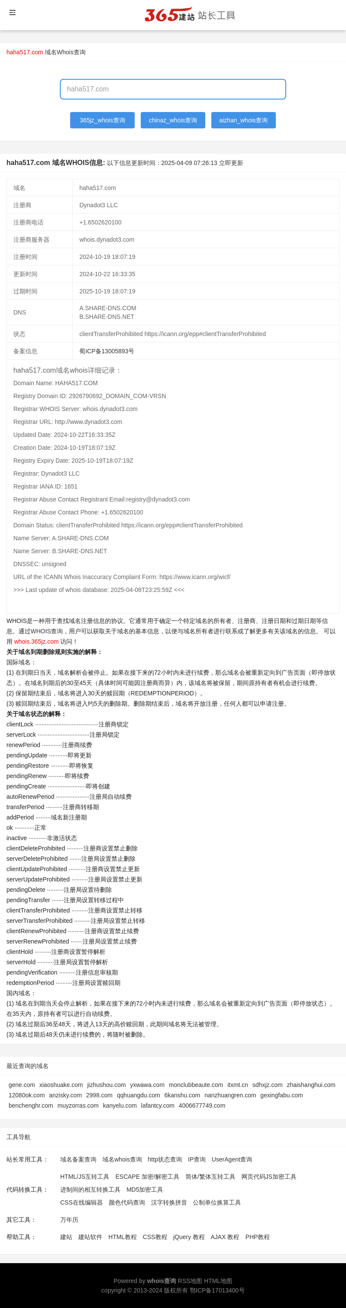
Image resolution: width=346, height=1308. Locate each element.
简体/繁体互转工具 (210, 1176)
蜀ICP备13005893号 (106, 351)
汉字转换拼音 (169, 1202)
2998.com (99, 1095)
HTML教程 (122, 1236)
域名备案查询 (78, 1159)
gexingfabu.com (281, 1095)
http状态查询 (165, 1159)
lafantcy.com (158, 1105)
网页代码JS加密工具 (269, 1176)
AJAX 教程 (225, 1236)
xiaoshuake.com (61, 1084)
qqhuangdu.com (138, 1095)
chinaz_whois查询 (173, 120)
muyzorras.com (78, 1105)
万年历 (69, 1219)
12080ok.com (27, 1095)
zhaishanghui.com (311, 1084)
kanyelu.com (120, 1105)
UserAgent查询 (232, 1159)
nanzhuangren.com (230, 1095)
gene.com (22, 1084)
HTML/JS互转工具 (84, 1176)
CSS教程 (155, 1236)
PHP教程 (257, 1236)
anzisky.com (65, 1095)
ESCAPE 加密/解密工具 (147, 1176)
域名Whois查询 (65, 52)
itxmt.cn (237, 1084)
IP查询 (197, 1159)
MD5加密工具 (145, 1189)
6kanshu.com (182, 1095)
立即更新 (231, 162)
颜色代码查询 (127, 1202)
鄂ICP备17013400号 (217, 1290)
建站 (66, 1236)
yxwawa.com (147, 1084)
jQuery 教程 (188, 1236)
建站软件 (90, 1236)
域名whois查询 (122, 1159)
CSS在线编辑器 (81, 1202)
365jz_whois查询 (102, 120)
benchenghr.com (31, 1105)
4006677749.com (202, 1105)
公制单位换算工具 (217, 1202)
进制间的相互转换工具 (90, 1189)
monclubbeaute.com (196, 1084)
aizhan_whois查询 (243, 120)
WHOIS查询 (47, 631)
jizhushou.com (106, 1084)
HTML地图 (218, 1280)
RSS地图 (190, 1280)
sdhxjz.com (268, 1084)
